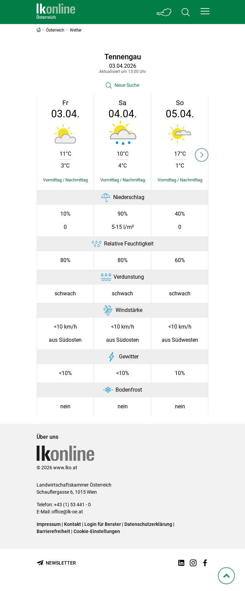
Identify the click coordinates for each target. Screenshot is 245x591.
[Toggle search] (186, 12)
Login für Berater (102, 524)
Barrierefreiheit (53, 531)
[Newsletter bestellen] (56, 563)
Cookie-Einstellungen (97, 531)
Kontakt (72, 524)
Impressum (49, 524)
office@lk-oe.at (67, 511)
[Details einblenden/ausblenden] (65, 180)
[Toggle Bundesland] (164, 12)
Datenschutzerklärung (148, 524)
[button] (205, 11)
